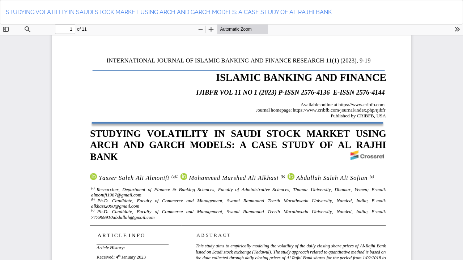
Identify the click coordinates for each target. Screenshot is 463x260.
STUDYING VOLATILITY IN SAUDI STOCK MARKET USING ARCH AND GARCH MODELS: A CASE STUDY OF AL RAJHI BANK (169, 12)
